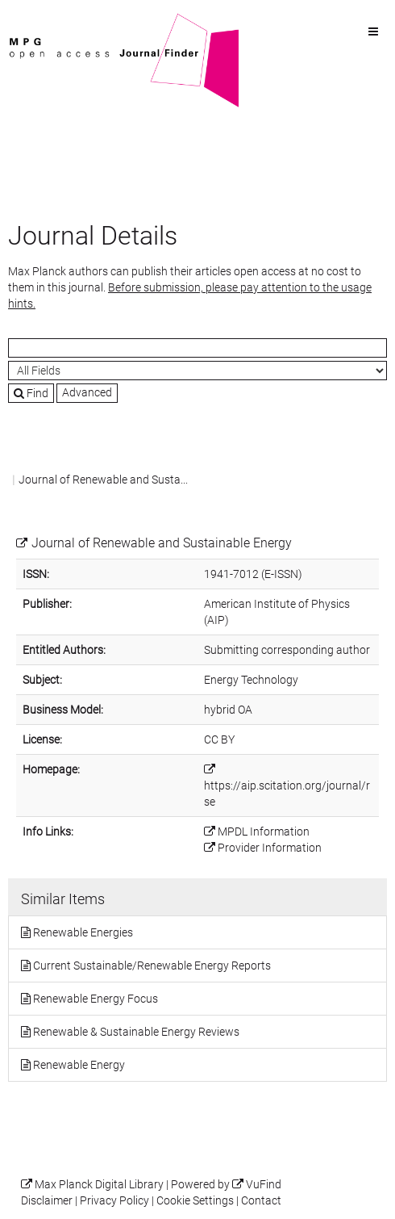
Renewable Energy (79, 1064)
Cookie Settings (195, 1201)
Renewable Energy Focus (95, 998)
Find (31, 393)
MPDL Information (264, 831)
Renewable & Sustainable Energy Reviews (136, 1031)
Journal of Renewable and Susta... (103, 479)
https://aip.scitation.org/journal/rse (287, 793)
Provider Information (270, 847)
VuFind (33, 22)
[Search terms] (197, 348)
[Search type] (197, 370)
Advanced (87, 392)
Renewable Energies (83, 932)
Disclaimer (47, 1201)
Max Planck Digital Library (99, 1185)
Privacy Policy (114, 1201)
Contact (261, 1201)
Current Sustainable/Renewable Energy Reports (152, 965)
